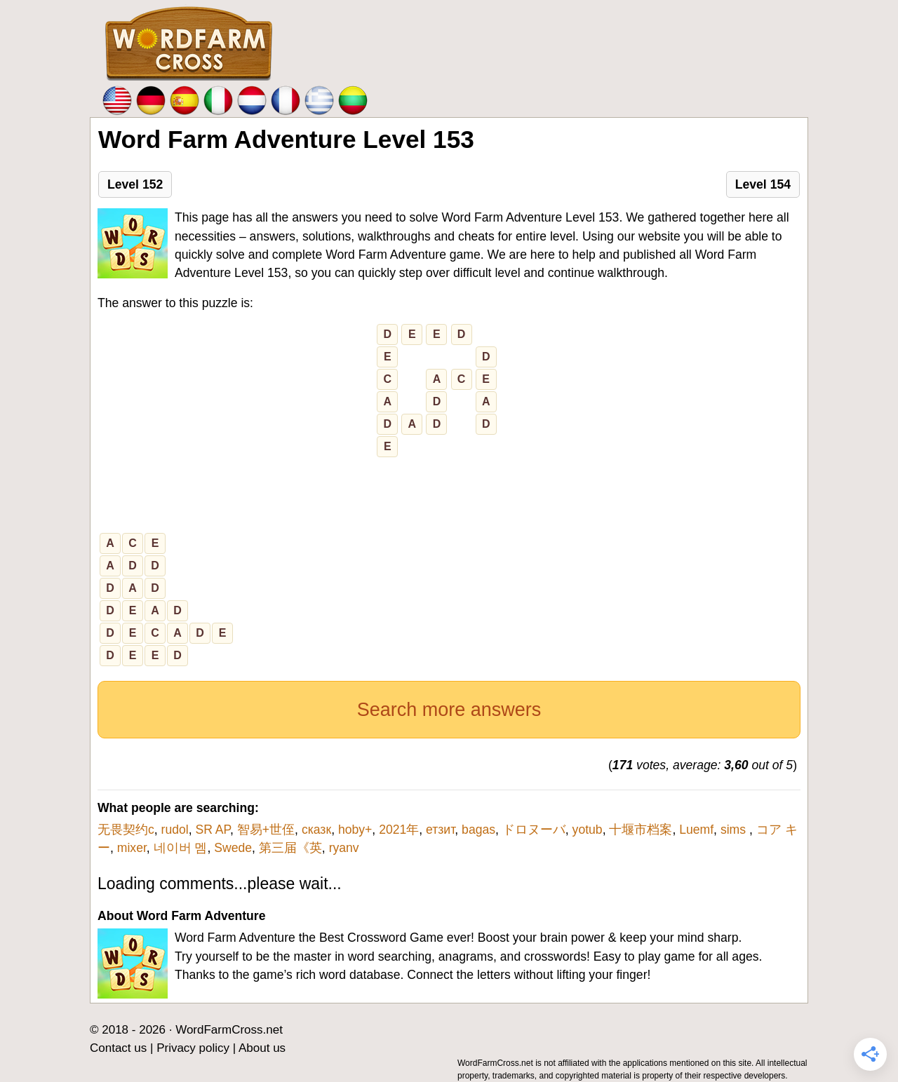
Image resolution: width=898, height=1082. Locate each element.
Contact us (118, 1048)
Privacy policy (192, 1048)
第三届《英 (290, 848)
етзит (440, 830)
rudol (175, 830)
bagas (478, 830)
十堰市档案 (640, 830)
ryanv (344, 848)
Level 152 (135, 184)
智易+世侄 (266, 830)
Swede (233, 848)
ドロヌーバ (533, 830)
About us (262, 1048)
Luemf (696, 830)
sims (735, 830)
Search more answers (449, 709)
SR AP (212, 830)
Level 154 (763, 184)
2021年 (399, 830)
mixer (132, 848)
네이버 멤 (181, 848)
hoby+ (355, 830)
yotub (587, 830)
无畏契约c (126, 830)
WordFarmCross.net (229, 1029)
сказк (316, 830)
